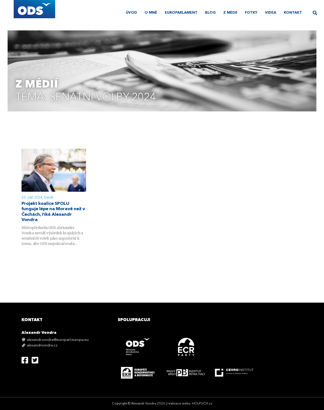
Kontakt (293, 12)
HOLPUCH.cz (202, 403)
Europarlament (181, 12)
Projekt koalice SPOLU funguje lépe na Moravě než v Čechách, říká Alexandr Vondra (54, 212)
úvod (131, 12)
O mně (151, 12)
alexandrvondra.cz (42, 345)
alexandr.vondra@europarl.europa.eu (58, 340)
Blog (210, 12)
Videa (270, 12)
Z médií (230, 12)
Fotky (251, 12)
